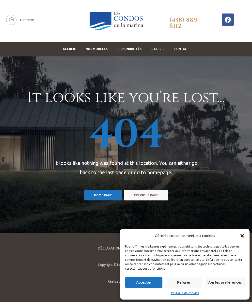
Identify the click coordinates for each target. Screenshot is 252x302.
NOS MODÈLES (97, 49)
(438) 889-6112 (184, 23)
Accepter (144, 282)
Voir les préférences (224, 282)
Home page (103, 195)
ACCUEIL (69, 49)
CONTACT (181, 49)
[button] (242, 235)
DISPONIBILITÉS (129, 49)
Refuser (183, 282)
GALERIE (157, 49)
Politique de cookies (185, 293)
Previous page (146, 195)
